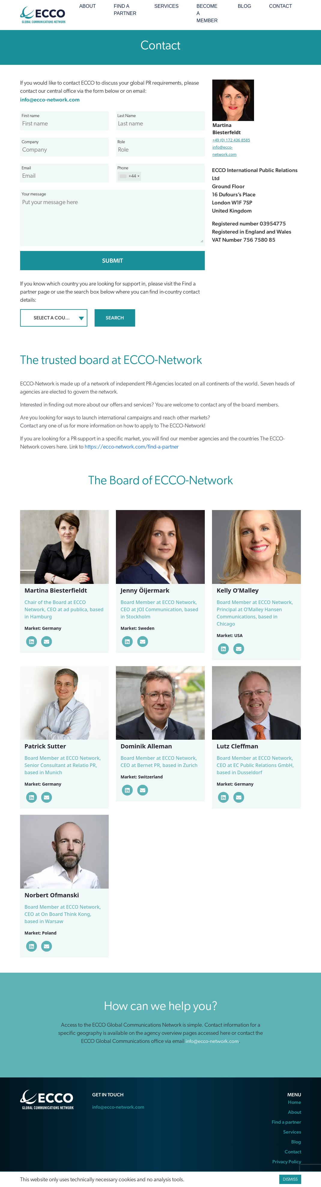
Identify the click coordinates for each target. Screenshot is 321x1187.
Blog (244, 6)
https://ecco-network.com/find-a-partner (132, 447)
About (87, 6)
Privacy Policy (286, 1161)
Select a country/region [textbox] (55, 318)
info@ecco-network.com (50, 99)
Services (166, 6)
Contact (280, 6)
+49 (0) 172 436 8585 (231, 140)
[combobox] (54, 318)
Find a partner (125, 10)
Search (115, 318)
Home (294, 1102)
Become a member (207, 13)
